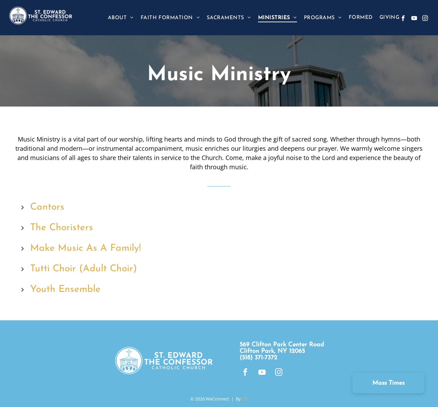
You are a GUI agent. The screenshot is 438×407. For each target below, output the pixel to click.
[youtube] (414, 19)
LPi (245, 399)
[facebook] (403, 19)
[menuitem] (120, 17)
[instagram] (425, 19)
